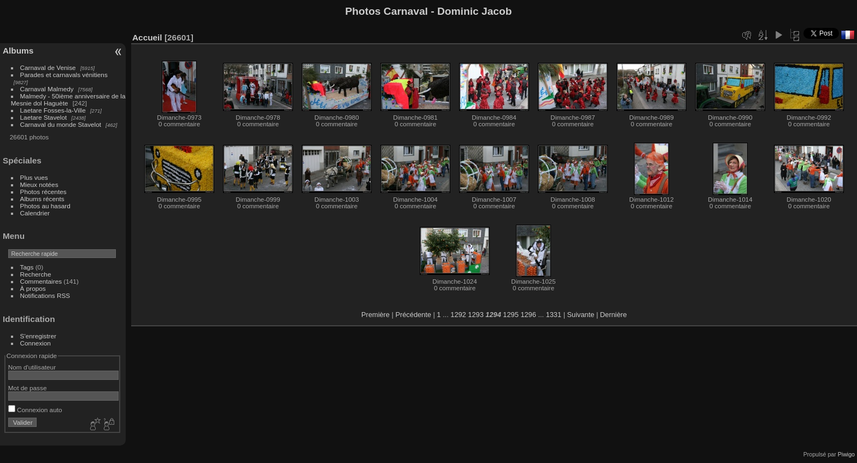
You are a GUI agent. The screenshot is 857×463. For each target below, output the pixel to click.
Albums (18, 50)
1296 (528, 314)
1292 (458, 314)
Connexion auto (35, 409)
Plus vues (34, 177)
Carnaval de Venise (48, 67)
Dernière (613, 314)
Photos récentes (43, 191)
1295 (510, 314)
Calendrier (35, 212)
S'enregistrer (38, 335)
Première (375, 314)
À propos (33, 288)
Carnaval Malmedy (47, 88)
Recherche (35, 274)
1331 (553, 314)
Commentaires (41, 281)
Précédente (413, 314)
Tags (27, 267)
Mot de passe (27, 387)
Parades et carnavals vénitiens (64, 74)
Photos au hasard (45, 205)
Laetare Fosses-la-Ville (53, 110)
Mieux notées (39, 184)
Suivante (581, 314)
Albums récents (42, 198)
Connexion (35, 343)
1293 (475, 314)
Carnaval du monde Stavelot (60, 124)
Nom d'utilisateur (32, 367)
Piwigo (846, 454)
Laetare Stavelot (43, 117)
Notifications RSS (45, 295)
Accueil (147, 37)
